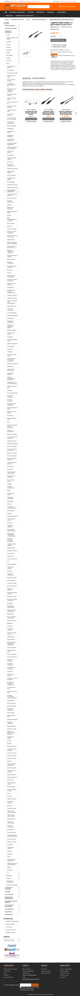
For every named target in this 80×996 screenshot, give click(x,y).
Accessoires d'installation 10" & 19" (11, 85)
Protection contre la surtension (12, 679)
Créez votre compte (71, 1)
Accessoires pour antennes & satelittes (11, 90)
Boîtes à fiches (11, 239)
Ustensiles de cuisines (10, 848)
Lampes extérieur (11, 564)
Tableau (8, 878)
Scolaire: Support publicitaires (11, 764)
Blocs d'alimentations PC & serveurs (12, 219)
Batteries (9, 205)
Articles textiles (11, 182)
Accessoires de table (11, 76)
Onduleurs (10, 626)
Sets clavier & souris (12, 777)
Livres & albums (11, 580)
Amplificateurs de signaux (11, 158)
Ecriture (8, 44)
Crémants (9, 352)
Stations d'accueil (11, 799)
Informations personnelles (10, 969)
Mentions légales (10, 924)
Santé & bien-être (11, 755)
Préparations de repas (11, 650)
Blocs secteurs (11, 223)
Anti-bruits (9, 162)
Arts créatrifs (9, 55)
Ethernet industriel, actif (12, 419)
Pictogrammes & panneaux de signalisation (11, 643)
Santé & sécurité (11, 758)
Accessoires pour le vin (12, 102)
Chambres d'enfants (12, 315)
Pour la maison (9, 894)
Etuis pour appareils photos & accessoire (12, 426)
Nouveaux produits (11, 930)
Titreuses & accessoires (10, 826)
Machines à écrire (11, 596)
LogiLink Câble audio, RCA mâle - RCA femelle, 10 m (48, 113)
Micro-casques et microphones (11, 617)
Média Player (10, 614)
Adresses (6, 975)
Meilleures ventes (10, 932)
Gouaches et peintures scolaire (11, 507)
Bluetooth (9, 226)
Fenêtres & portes (11, 441)
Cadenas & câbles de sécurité (12, 280)
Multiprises (10, 623)
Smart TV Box (10, 780)
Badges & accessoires (10, 201)
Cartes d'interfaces (12, 298)
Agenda (8, 47)
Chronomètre (10, 346)
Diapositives (10, 366)
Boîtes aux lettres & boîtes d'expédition (12, 243)
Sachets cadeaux (11, 746)
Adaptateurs (10, 128)
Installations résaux (12, 550)
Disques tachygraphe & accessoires (11, 378)
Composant (9, 15)
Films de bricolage (12, 446)
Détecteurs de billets (12, 363)
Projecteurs (10, 671)
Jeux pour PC (10, 556)
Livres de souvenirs (12, 586)
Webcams (10, 870)
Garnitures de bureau (10, 494)
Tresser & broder (11, 839)
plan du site (63, 977)
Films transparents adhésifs (12, 459)
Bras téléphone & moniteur (11, 266)
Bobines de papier (12, 229)
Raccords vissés (11, 703)
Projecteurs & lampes (10, 675)
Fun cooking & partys (10, 480)
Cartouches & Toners (10, 28)
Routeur (9, 741)
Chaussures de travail (11, 333)
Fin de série (10, 469)
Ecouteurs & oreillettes (10, 396)
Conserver (10, 349)
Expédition (9, 50)
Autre (7, 63)
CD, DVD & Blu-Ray (11, 313)
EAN (62, 27)
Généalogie (10, 501)
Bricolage (9, 270)
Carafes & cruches (12, 295)
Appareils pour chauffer (11, 172)
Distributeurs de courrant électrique (12, 383)
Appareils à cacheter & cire (11, 165)
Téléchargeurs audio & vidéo (11, 815)
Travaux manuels (11, 832)
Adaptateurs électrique (10, 136)
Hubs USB (9, 523)
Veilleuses (9, 854)
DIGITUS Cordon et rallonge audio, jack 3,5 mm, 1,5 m (66, 113)
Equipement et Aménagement (9, 897)
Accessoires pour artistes (11, 94)
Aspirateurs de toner (12, 184)
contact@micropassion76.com (31, 1)
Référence (53, 27)
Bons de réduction (8, 977)
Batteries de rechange (10, 208)
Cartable (8, 41)
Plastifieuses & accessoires (10, 881)
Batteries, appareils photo (12, 212)
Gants (8, 490)
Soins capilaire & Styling (11, 783)
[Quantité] (58, 36)
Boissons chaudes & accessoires (12, 236)
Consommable (61, 12)
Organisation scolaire (10, 629)
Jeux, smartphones (12, 559)
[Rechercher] (40, 6)
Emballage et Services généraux (11, 901)
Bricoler (9, 273)
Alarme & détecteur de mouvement (12, 148)
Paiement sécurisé (64, 973)
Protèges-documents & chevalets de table (12, 697)
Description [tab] (26, 78)
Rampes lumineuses (12, 719)
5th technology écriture (11, 67)
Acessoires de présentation (11, 122)
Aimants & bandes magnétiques (12, 144)
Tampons (8, 61)
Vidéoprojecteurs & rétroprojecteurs (12, 864)
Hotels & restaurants (12, 516)
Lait (8, 561)
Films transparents (12, 456)
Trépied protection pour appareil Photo (12, 835)
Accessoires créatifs (12, 73)
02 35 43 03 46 (14, 1)
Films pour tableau (12, 453)
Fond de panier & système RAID (11, 472)
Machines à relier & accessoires (12, 600)
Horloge (9, 513)
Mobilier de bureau (10, 25)
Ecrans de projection (9, 400)
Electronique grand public (12, 408)
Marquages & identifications (10, 606)
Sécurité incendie (11, 768)
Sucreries (9, 805)
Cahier (8, 35)
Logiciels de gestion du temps (12, 593)
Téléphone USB (11, 819)
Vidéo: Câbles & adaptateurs (11, 860)
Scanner (9, 761)
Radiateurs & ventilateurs (10, 709)
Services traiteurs (11, 774)
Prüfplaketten (10, 700)
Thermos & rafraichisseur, (11, 822)
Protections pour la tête (12, 692)
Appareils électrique (12, 168)
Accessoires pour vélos (11, 110)
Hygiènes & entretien (10, 526)
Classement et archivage (9, 888)
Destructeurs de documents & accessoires (11, 360)
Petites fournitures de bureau (11, 38)
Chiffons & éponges (12, 343)
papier (8, 52)
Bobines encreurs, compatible (11, 232)
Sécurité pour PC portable (11, 771)
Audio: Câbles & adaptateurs (11, 190)
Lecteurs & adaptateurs (10, 574)
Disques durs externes (10, 373)
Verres (9, 856)
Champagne (10, 318)
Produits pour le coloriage (11, 668)
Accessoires (10, 70)
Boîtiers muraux (11, 259)
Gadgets (9, 484)
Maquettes (10, 603)
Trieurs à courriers (11, 842)
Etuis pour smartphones (10, 431)
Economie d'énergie (12, 393)
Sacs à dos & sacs (12, 753)
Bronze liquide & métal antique (11, 276)
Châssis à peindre (11, 330)
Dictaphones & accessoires (11, 369)
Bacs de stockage (11, 198)
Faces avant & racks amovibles (12, 437)
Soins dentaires (11, 786)
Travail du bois (11, 829)
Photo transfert (11, 639)
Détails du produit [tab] (38, 78)
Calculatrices (10, 287)
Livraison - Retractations (12, 921)
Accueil (6, 23)
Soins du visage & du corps (11, 790)
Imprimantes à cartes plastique (11, 530)
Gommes (9, 504)
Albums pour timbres (10, 151)
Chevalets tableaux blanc (12, 340)
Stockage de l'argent (10, 802)
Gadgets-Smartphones (10, 487)
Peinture (8, 58)
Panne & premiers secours (11, 633)
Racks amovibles (11, 706)
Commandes (7, 971)
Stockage (30, 12)
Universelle (10, 844)
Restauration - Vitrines (11, 737)
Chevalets (9, 337)
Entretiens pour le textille (11, 412)
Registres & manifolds (10, 722)
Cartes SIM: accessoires (10, 309)
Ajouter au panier (58, 40)
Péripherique (40, 12)
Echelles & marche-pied (12, 387)
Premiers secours (11, 647)
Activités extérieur (11, 126)
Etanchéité (10, 415)
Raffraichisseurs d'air (11, 716)
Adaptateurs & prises (11, 132)
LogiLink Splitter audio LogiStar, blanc (31, 113)
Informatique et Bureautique (24, 15)
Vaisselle (9, 851)
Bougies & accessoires (10, 262)
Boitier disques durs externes (12, 256)
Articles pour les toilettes (11, 178)
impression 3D (9, 914)
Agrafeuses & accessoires (10, 140)
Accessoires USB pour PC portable (11, 118)
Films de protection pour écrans (12, 449)
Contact (25, 965)
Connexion (61, 1)
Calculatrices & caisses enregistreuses (11, 291)
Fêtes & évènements (12, 443)
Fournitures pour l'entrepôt (11, 476)
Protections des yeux (11, 688)
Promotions (9, 927)
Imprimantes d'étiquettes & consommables (11, 535)
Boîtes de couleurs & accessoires (12, 247)
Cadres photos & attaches (11, 284)
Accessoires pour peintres (11, 106)
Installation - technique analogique (10, 540)
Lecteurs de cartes (12, 577)
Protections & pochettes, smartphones (10, 683)
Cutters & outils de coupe (11, 355)
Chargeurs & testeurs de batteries (10, 326)
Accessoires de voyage (11, 80)
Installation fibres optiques (11, 544)
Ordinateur (50, 12)
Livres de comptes (12, 583)
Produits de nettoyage (10, 664)
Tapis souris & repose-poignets (11, 811)
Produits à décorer (12, 657)
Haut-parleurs (10, 510)
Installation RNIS (11, 548)
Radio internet (10, 713)
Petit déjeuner (10, 637)
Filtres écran (10, 466)
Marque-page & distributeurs (11, 610)
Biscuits (9, 215)
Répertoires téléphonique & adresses (11, 733)
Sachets (9, 743)
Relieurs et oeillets (11, 729)
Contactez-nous (64, 975)
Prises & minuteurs (12, 654)
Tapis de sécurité (11, 808)
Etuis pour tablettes (12, 434)
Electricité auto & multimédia (11, 404)
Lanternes (9, 571)
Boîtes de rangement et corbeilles (10, 252)
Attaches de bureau (12, 187)
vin (8, 873)
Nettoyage (9, 875)
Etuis (8, 422)
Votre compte (8, 965)
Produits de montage (10, 660)
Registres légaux (11, 726)
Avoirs (5, 973)
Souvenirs (9, 796)
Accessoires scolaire (10, 114)
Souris (8, 793)
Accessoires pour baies (11, 98)
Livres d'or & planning (10, 589)
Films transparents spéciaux (12, 463)
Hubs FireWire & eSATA (11, 519)
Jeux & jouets (10, 553)
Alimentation (10, 155)
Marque (53, 29)
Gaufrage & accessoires (10, 498)
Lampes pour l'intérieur (10, 567)
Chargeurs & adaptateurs (10, 321)
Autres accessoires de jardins (12, 194)
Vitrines (9, 867)
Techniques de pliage (12, 885)
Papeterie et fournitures (17, 12)
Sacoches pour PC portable (12, 749)
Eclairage (9, 390)
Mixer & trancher (11, 620)
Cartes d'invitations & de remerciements (12, 302)
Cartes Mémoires (11, 306)
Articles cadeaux (11, 175)
